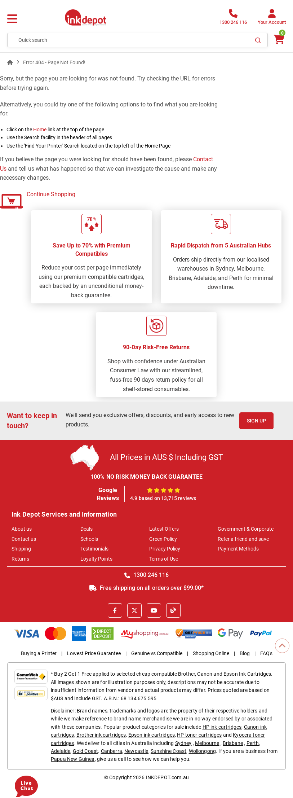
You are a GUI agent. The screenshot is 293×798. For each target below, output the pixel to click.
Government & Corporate (246, 529)
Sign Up (256, 421)
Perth (253, 743)
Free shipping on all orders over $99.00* (146, 587)
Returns (20, 559)
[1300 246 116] (233, 19)
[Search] (258, 40)
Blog (245, 653)
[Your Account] (272, 19)
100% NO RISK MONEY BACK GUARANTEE (146, 476)
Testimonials (94, 549)
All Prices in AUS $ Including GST (166, 457)
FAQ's (266, 653)
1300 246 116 (146, 574)
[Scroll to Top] (282, 646)
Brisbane (233, 743)
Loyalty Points (96, 559)
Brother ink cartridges (101, 735)
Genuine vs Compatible (156, 653)
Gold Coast (85, 751)
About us (22, 529)
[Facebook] (115, 610)
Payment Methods (238, 549)
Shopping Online (211, 653)
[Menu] (12, 19)
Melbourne (207, 743)
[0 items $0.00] (278, 39)
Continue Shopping (51, 194)
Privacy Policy (164, 549)
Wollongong (202, 751)
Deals (86, 529)
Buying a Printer (39, 653)
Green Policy (163, 539)
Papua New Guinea (73, 759)
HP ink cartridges (222, 727)
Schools (89, 539)
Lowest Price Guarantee (94, 653)
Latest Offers (164, 529)
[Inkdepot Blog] (173, 610)
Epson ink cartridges (151, 735)
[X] (134, 610)
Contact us (24, 539)
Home (39, 129)
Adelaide (60, 751)
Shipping (21, 549)
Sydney (183, 743)
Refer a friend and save (243, 539)
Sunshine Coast (168, 751)
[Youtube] (154, 610)
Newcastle (136, 751)
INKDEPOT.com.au (167, 777)
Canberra (111, 751)
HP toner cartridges (199, 735)
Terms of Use (163, 559)
